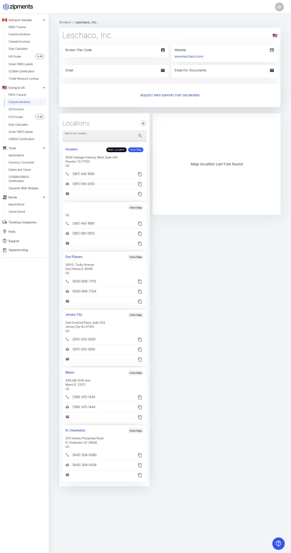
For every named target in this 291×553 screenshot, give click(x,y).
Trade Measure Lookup (24, 78)
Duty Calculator (18, 48)
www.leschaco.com (189, 56)
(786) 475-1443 (83, 397)
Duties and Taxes (20, 169)
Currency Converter (21, 162)
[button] (135, 149)
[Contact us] (278, 543)
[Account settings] (279, 7)
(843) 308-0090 (84, 455)
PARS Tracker (17, 27)
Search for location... (76, 133)
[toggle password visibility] (140, 136)
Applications (16, 155)
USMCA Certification (21, 139)
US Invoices (16, 109)
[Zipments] (18, 7)
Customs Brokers (19, 34)
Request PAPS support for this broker (169, 95)
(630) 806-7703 (84, 281)
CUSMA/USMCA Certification (19, 179)
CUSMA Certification (21, 71)
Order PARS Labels (21, 64)
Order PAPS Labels (21, 131)
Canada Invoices (19, 41)
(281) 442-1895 (83, 174)
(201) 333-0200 (83, 339)
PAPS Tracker (17, 94)
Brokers (65, 22)
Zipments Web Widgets (24, 188)
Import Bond (16, 204)
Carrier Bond (17, 211)
